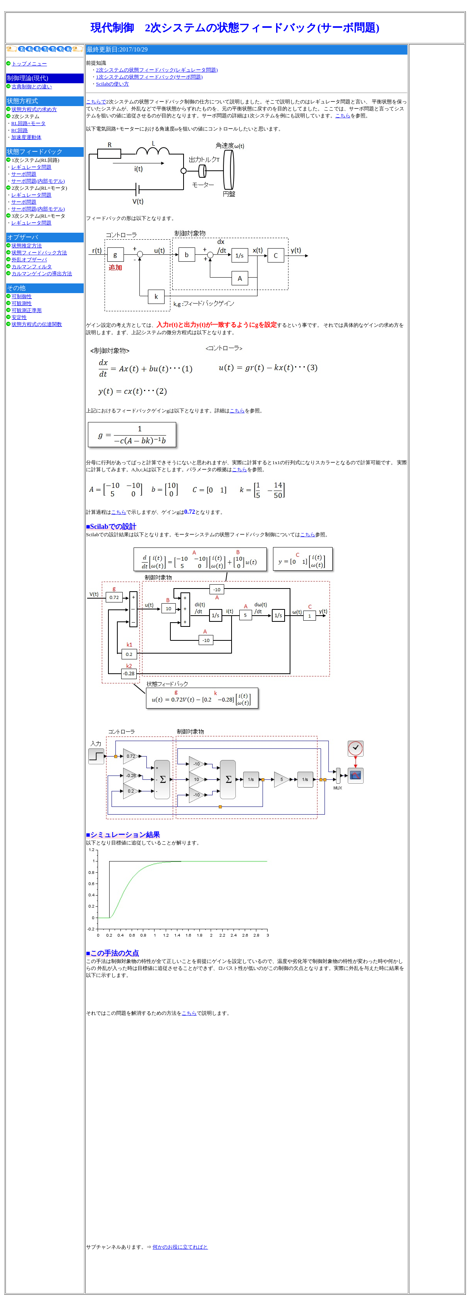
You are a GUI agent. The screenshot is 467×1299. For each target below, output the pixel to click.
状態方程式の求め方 (34, 109)
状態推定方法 (27, 246)
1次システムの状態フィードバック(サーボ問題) (149, 77)
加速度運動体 (26, 137)
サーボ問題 (23, 174)
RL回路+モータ (28, 123)
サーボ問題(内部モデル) (38, 181)
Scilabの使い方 (112, 84)
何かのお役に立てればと (180, 1247)
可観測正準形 (27, 310)
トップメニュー (29, 64)
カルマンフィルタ (32, 266)
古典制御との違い (32, 86)
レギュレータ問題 (31, 167)
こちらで (96, 102)
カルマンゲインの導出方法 (42, 273)
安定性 (19, 317)
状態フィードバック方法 (39, 253)
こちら (342, 115)
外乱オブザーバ (29, 260)
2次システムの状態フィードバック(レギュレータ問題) (157, 70)
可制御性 (22, 296)
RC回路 (19, 130)
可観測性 (22, 303)
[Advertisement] (45, 431)
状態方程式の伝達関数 (37, 324)
